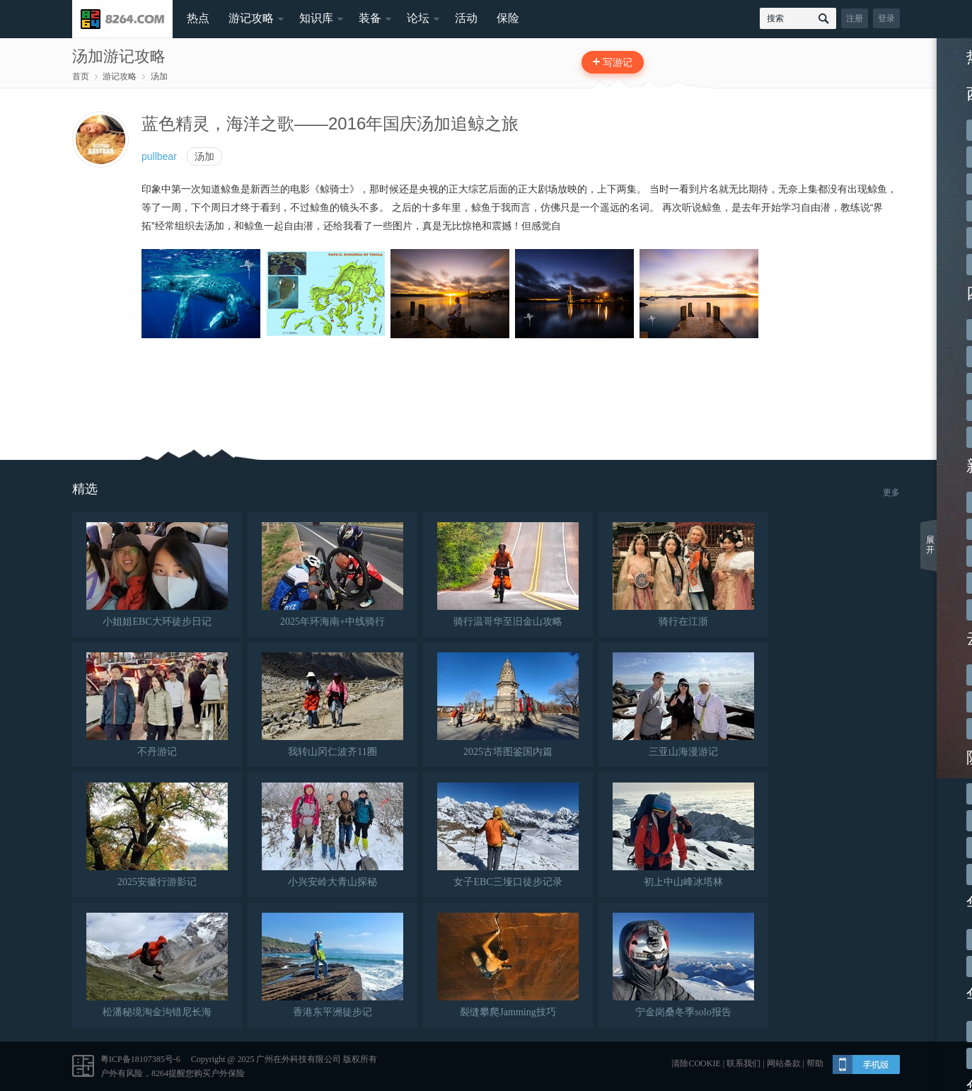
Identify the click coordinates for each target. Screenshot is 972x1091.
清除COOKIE (695, 1063)
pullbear (159, 156)
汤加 (159, 76)
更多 (891, 492)
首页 (80, 76)
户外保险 (228, 1073)
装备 (370, 18)
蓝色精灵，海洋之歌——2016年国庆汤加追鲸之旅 (330, 123)
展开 (930, 545)
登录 (886, 18)
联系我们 (743, 1063)
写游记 (617, 62)
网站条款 (784, 1063)
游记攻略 (251, 18)
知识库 (316, 18)
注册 (854, 18)
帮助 (814, 1063)
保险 (508, 18)
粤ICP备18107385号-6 (140, 1059)
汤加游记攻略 (119, 56)
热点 (198, 18)
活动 (466, 18)
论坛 (418, 18)
